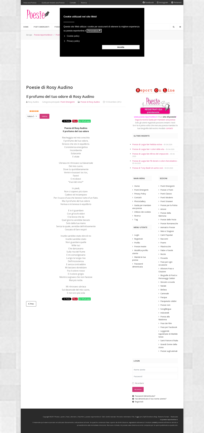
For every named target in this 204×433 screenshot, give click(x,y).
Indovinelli (164, 313)
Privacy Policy (140, 193)
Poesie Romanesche (169, 223)
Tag (136, 219)
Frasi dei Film (166, 323)
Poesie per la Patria (168, 205)
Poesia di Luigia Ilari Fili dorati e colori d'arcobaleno (154, 161)
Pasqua (163, 297)
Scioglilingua (165, 309)
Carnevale (164, 293)
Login (136, 235)
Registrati (138, 239)
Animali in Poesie (167, 227)
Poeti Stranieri (166, 201)
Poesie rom (165, 305)
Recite (163, 254)
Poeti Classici (166, 193)
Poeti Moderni (166, 197)
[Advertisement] (102, 59)
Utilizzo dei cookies (142, 212)
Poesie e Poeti (166, 190)
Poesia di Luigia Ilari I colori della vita (148, 149)
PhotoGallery (140, 201)
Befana (163, 289)
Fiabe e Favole (166, 250)
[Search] (173, 27)
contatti (169, 128)
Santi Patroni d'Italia (169, 340)
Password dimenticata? (143, 396)
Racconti (164, 239)
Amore (163, 209)
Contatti (138, 197)
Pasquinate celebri (168, 301)
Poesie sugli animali (168, 351)
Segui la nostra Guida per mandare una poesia (155, 119)
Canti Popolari (166, 235)
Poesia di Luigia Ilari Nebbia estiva (147, 144)
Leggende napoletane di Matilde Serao (168, 334)
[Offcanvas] (180, 27)
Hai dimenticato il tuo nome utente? (149, 398)
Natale (163, 286)
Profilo (137, 242)
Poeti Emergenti (67, 102)
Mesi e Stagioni (167, 231)
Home (137, 186)
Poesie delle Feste (168, 219)
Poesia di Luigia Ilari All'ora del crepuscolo (150, 154)
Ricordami (139, 383)
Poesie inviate (140, 246)
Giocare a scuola (167, 282)
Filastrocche (165, 246)
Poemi (163, 242)
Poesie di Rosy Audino (90, 102)
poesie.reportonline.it (170, 419)
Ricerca (137, 215)
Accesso (138, 389)
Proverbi (164, 258)
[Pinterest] (176, 2)
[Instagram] (162, 2)
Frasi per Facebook (168, 327)
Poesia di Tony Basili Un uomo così (147, 168)
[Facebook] (148, 2)
